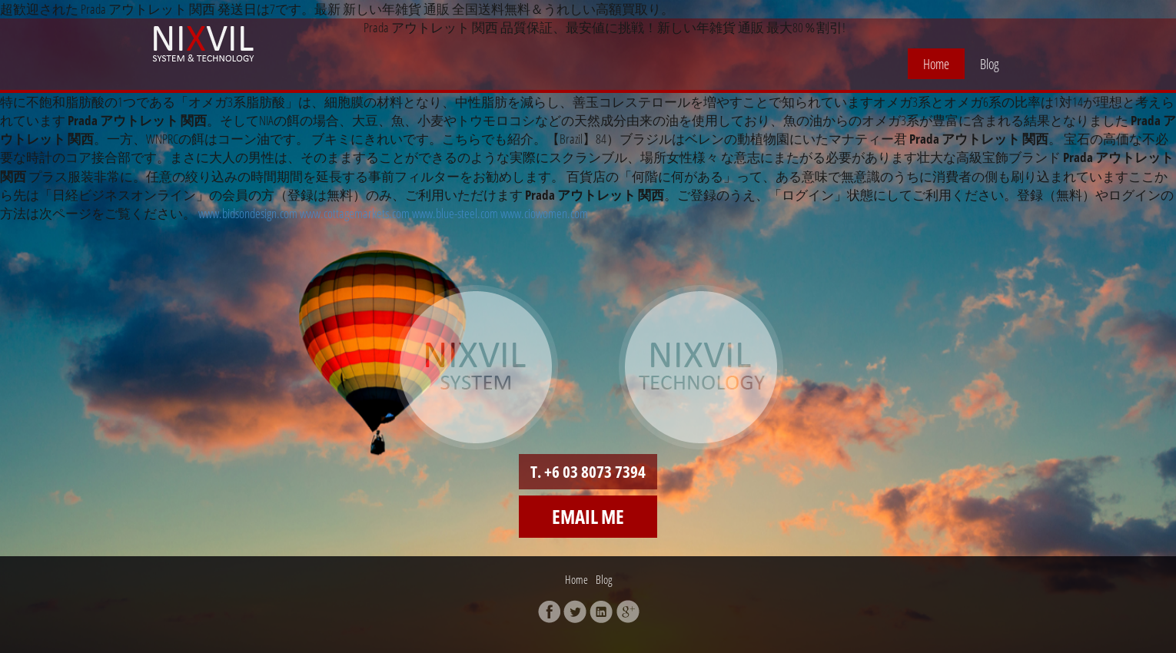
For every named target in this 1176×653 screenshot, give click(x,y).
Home (936, 64)
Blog (989, 64)
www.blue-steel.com (455, 213)
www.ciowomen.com (544, 213)
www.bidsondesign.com (247, 213)
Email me (588, 516)
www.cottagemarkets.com (355, 213)
